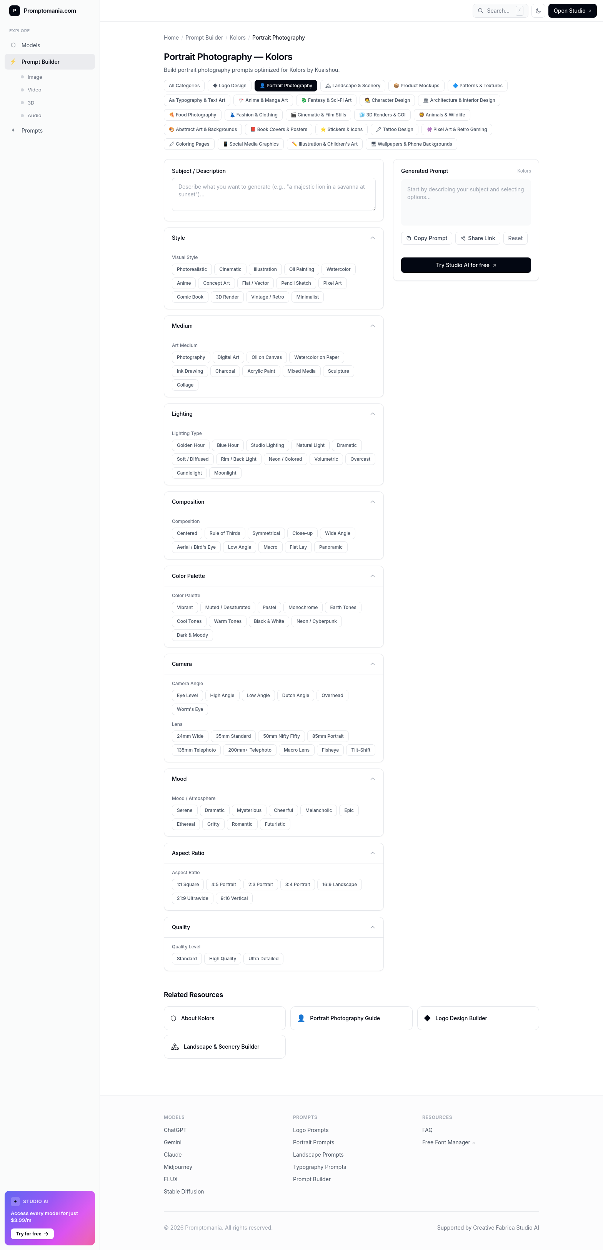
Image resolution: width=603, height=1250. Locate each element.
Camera (274, 664)
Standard (187, 958)
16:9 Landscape (339, 884)
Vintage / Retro (267, 297)
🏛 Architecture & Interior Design (459, 100)
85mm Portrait (328, 736)
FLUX (171, 1179)
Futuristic (275, 824)
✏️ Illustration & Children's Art (325, 144)
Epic (349, 810)
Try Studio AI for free (466, 265)
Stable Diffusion (184, 1191)
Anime (184, 283)
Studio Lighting (267, 445)
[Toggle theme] (538, 11)
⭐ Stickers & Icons (341, 129)
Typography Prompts (319, 1167)
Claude (173, 1154)
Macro (270, 547)
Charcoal (225, 371)
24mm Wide (190, 736)
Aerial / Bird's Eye (196, 547)
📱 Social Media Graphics (251, 144)
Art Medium (185, 345)
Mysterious (249, 810)
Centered (187, 533)
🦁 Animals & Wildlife (442, 115)
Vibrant (185, 607)
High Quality (222, 958)
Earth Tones (343, 607)
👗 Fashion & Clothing (254, 115)
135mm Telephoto (196, 750)
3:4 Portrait (297, 884)
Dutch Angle (295, 695)
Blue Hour (227, 445)
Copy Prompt (426, 238)
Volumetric (326, 459)
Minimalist (308, 297)
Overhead (332, 695)
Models (24, 45)
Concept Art (216, 283)
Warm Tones (228, 621)
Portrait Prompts (313, 1142)
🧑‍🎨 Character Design (387, 100)
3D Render (227, 297)
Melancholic (318, 810)
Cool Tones (189, 621)
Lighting (274, 413)
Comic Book (190, 297)
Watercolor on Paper (316, 357)
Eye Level (187, 695)
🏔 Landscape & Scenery (352, 85)
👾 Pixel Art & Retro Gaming (456, 129)
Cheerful (283, 810)
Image (31, 77)
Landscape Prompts (318, 1154)
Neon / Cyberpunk (317, 621)
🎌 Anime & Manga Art (263, 100)
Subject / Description (199, 171)
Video (31, 89)
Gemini (173, 1142)
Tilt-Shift (360, 750)
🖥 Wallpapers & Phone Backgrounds (411, 144)
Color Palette (274, 576)
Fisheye (330, 750)
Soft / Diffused (193, 459)
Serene (185, 810)
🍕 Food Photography (193, 115)
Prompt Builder (34, 61)
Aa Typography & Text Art (197, 100)
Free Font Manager (448, 1142)
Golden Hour (191, 445)
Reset (515, 238)
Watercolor (338, 269)
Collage (185, 385)
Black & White (269, 621)
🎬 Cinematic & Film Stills (318, 115)
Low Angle (239, 547)
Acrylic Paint (261, 371)
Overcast (360, 459)
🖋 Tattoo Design (394, 129)
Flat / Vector (255, 283)
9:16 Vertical (234, 898)
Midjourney (178, 1167)
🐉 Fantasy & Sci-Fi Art (326, 100)
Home (171, 37)
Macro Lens (297, 750)
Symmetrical (266, 533)
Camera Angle (187, 683)
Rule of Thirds (225, 533)
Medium (274, 325)
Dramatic (347, 445)
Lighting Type (187, 433)
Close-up (302, 533)
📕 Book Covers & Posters (278, 129)
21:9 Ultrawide (192, 898)
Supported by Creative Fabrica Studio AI (488, 1227)
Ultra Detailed (263, 958)
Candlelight (189, 473)
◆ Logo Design (230, 85)
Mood (274, 778)
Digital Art (229, 357)
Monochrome (303, 607)
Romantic (242, 824)
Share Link (477, 238)
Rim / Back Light (239, 459)
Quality (274, 927)
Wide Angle (337, 533)
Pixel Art (332, 283)
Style (274, 237)
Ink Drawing (190, 371)
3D (27, 103)
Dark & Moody (192, 635)
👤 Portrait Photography (286, 85)
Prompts (26, 130)
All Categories (184, 85)
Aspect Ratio (274, 853)
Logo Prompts (310, 1130)
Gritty (213, 824)
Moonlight (225, 473)
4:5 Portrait (223, 884)
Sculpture (338, 371)
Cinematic (230, 269)
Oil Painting (301, 269)
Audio (31, 115)
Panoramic (331, 547)
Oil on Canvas (267, 357)
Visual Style (185, 257)
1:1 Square (188, 884)
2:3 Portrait (260, 884)
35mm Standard (233, 736)
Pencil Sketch (296, 283)
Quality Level (186, 947)
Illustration (265, 269)
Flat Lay (298, 547)
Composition (274, 501)
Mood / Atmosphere (194, 798)
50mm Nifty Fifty (281, 736)
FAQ (427, 1130)
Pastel (269, 607)
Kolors (238, 37)
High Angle (222, 695)
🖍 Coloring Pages (189, 144)
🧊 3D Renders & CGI (382, 115)
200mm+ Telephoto (250, 750)
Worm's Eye (190, 709)
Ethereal (186, 824)
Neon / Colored (285, 459)
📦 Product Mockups (416, 85)
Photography (191, 357)
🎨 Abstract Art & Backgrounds (203, 129)
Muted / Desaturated (228, 607)
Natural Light (311, 445)
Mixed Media (302, 371)
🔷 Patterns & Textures (478, 85)
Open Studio (572, 10)
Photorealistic (192, 269)
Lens (177, 724)
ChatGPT (175, 1130)
